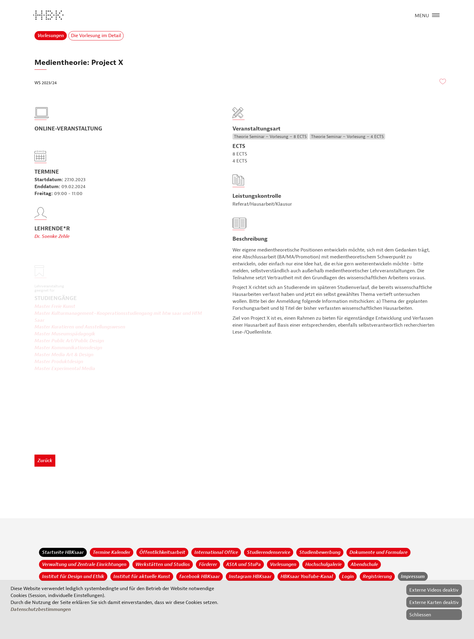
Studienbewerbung (319, 552)
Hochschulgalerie (323, 564)
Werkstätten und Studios (162, 564)
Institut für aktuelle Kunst (141, 577)
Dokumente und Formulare (378, 552)
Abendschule (364, 564)
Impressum (413, 577)
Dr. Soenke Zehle (52, 247)
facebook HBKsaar (199, 577)
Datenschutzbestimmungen (41, 609)
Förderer (208, 564)
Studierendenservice (268, 552)
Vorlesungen (50, 36)
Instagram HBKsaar (250, 577)
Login (348, 577)
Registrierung (377, 577)
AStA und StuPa (243, 564)
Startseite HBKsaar (63, 552)
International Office (216, 552)
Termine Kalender (111, 552)
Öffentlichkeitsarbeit (162, 552)
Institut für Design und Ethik (73, 577)
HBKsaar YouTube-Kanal (307, 577)
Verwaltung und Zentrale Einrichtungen (84, 564)
